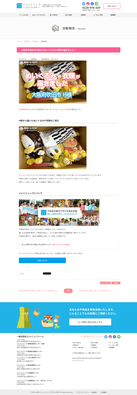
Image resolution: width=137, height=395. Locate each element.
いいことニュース (78, 360)
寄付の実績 (68, 15)
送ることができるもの (38, 15)
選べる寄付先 (54, 15)
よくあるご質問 (98, 15)
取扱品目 (75, 345)
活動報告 (83, 15)
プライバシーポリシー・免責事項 (87, 392)
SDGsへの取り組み (78, 347)
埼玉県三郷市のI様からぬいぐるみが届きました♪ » (96, 291)
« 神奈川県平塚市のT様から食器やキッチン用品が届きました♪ (38, 291)
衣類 (115, 283)
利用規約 (104, 392)
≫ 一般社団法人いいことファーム (91, 336)
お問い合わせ (38, 260)
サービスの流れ (24, 15)
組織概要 (112, 15)
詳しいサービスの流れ (61, 244)
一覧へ (68, 291)
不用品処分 (94, 347)
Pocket (21, 273)
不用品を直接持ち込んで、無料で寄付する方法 (86, 353)
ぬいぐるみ (105, 283)
